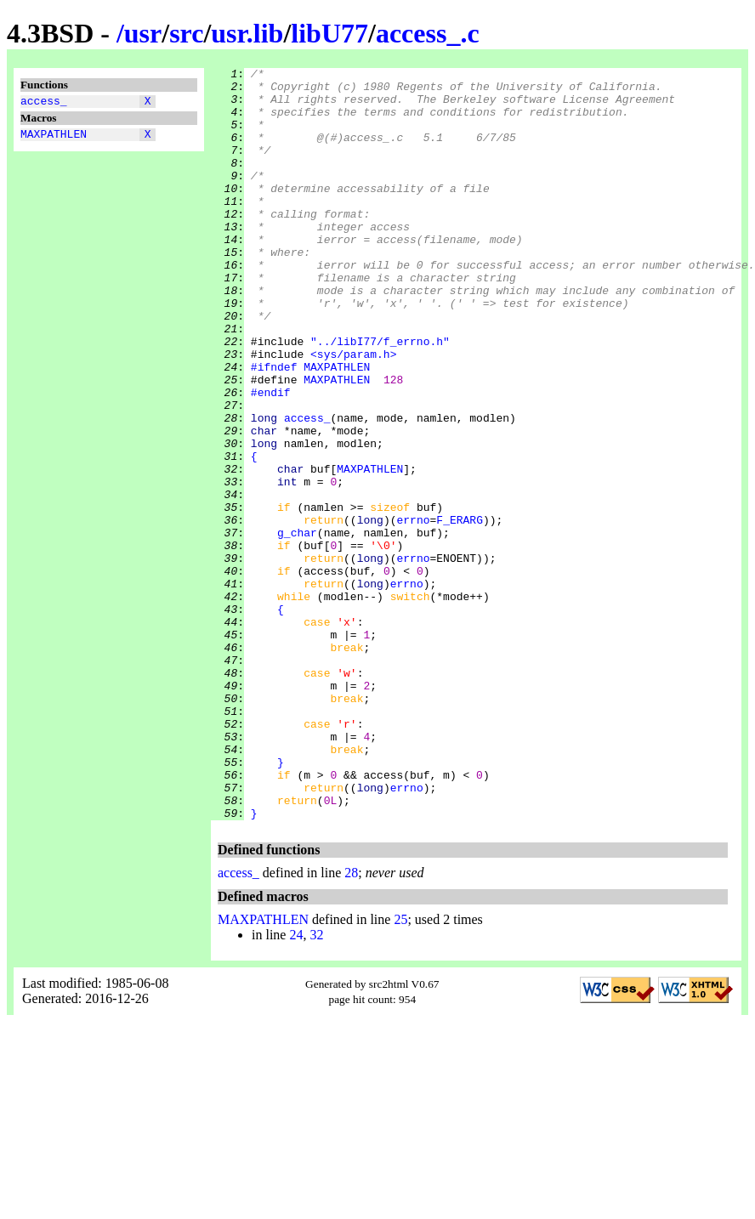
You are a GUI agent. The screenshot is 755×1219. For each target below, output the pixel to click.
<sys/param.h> (353, 412)
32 (316, 1085)
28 (351, 1023)
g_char (297, 626)
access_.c (428, 33)
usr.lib (247, 33)
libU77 (329, 33)
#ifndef (274, 427)
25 (400, 1070)
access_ (43, 103)
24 (296, 1085)
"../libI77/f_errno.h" (380, 397)
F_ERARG (459, 611)
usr (143, 33)
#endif (271, 458)
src (186, 33)
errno (412, 611)
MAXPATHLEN (53, 138)
